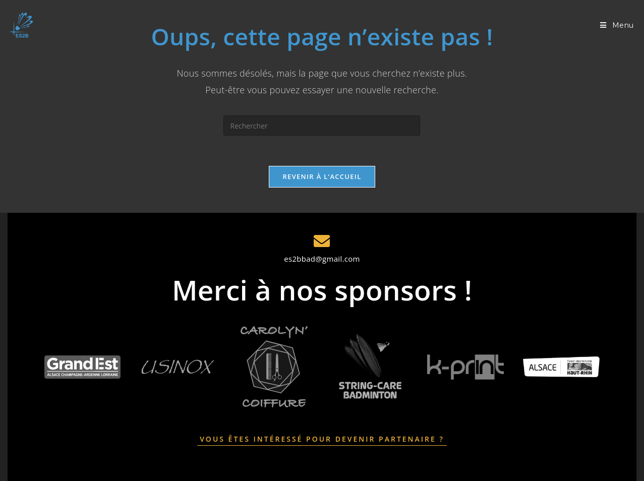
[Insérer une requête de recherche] (321, 125)
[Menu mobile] (617, 25)
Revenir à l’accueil (321, 176)
